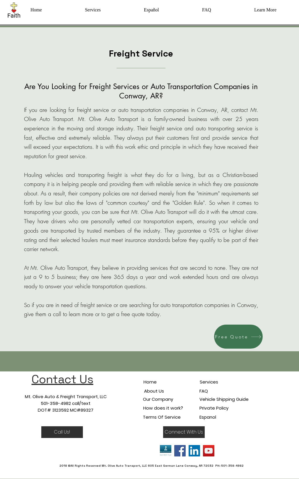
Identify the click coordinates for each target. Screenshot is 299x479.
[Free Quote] (238, 337)
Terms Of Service (162, 417)
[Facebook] (180, 450)
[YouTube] (208, 450)
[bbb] (165, 450)
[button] (265, 10)
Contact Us (62, 379)
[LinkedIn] (194, 450)
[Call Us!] (62, 432)
